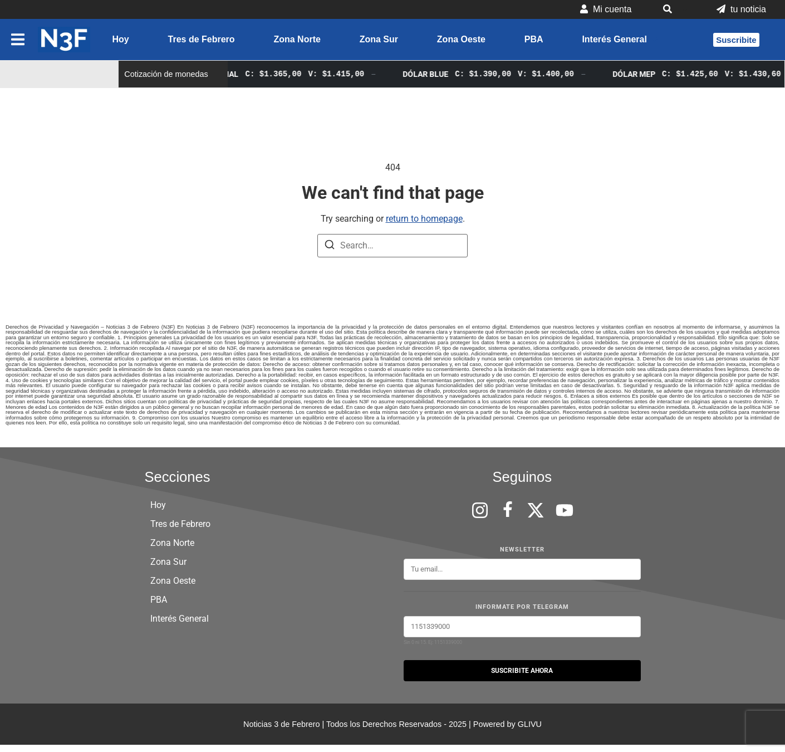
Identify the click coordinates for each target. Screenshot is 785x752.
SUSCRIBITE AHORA (522, 671)
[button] (674, 9)
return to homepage (424, 218)
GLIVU (530, 724)
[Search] (329, 246)
